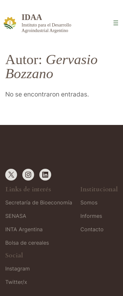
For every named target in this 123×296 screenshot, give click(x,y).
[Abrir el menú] (116, 23)
